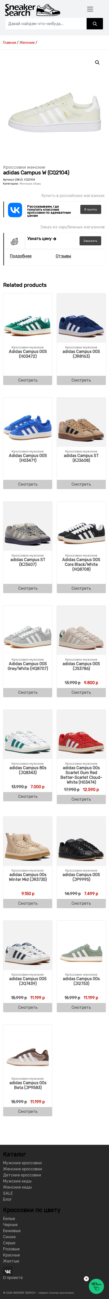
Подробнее (20, 256)
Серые (9, 1243)
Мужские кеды (17, 1181)
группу (90, 209)
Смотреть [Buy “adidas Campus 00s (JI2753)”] (81, 1007)
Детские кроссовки (22, 1175)
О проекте (13, 1277)
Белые (9, 1218)
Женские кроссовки (22, 1169)
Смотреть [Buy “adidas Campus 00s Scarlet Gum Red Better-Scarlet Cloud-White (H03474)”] (81, 799)
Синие (9, 1236)
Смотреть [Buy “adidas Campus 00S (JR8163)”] (81, 380)
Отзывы (63, 256)
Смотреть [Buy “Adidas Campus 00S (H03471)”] (28, 484)
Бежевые (12, 1230)
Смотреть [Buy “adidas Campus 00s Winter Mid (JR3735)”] (28, 903)
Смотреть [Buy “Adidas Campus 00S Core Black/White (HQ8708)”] (81, 588)
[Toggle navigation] (90, 9)
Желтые (11, 1261)
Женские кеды (17, 1187)
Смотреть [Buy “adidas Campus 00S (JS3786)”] (81, 692)
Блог (7, 1199)
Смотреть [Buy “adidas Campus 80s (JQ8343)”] (28, 796)
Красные (11, 1255)
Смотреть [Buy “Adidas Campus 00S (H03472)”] (28, 380)
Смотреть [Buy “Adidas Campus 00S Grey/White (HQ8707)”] (28, 692)
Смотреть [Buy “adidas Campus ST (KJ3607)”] (28, 588)
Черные (10, 1224)
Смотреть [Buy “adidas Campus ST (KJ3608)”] (81, 484)
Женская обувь (30, 183)
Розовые (11, 1249)
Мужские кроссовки (22, 1162)
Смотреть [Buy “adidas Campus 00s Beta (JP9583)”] (28, 1111)
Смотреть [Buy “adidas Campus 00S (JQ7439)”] (28, 1007)
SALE (8, 1193)
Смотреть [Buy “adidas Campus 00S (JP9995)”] (81, 903)
